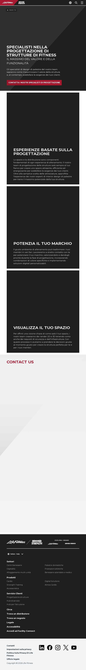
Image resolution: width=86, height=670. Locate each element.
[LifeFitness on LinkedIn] (41, 653)
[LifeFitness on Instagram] (57, 653)
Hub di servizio (13, 601)
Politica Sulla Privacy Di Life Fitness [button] (20, 654)
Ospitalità (11, 569)
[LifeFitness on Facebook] (49, 653)
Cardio (9, 581)
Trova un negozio (16, 618)
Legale (10, 622)
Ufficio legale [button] (13, 659)
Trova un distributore (18, 614)
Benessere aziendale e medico (58, 572)
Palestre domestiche (54, 565)
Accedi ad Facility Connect (21, 631)
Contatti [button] (11, 646)
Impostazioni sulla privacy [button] (19, 649)
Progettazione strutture (18, 597)
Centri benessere (14, 565)
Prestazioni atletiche (54, 569)
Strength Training (15, 585)
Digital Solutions (52, 581)
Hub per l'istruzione (16, 604)
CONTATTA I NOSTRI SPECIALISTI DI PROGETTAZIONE (34, 83)
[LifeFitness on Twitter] (66, 653)
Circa (9, 609)
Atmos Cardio (51, 585)
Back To (11, 10)
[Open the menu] (82, 2)
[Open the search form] (76, 2)
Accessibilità (13, 627)
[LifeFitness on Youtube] (74, 653)
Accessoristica (13, 588)
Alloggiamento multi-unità (19, 572)
